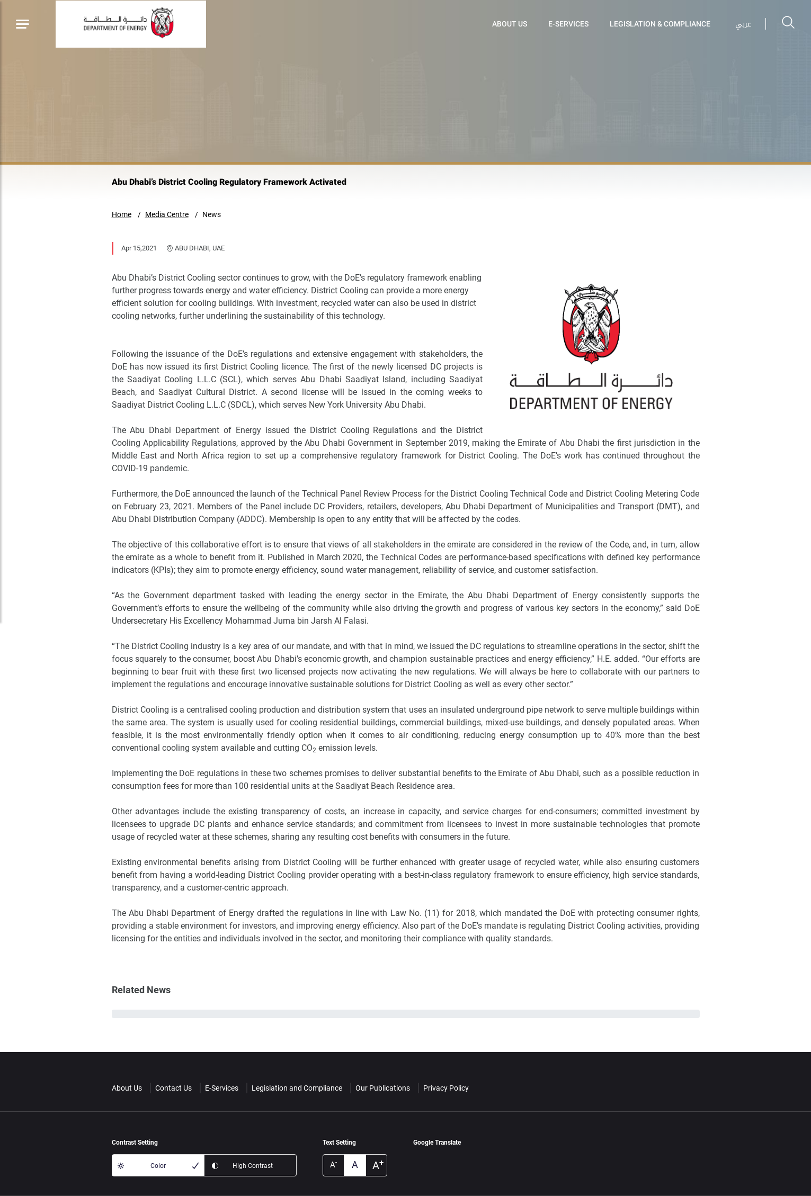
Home (121, 214)
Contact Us (173, 1088)
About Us (509, 24)
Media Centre (167, 214)
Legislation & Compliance (660, 24)
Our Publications (382, 1088)
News (211, 214)
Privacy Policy (446, 1088)
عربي (743, 24)
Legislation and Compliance (297, 1088)
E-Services (568, 24)
